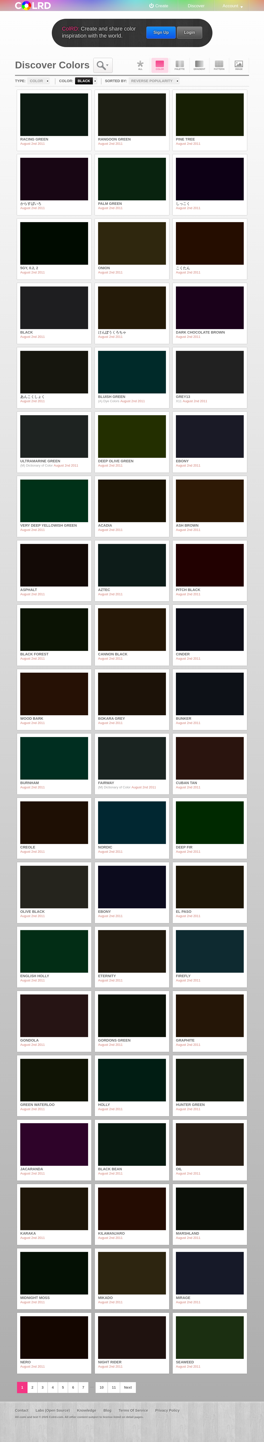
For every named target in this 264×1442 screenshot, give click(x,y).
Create (161, 5)
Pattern (219, 65)
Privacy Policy (167, 1410)
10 (102, 1387)
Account (230, 5)
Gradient (199, 65)
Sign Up (161, 32)
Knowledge (86, 1410)
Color (159, 65)
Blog (107, 1410)
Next (128, 1387)
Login (189, 32)
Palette (179, 65)
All (140, 65)
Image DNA (238, 65)
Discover (196, 5)
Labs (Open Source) (53, 1410)
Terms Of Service (133, 1410)
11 (114, 1387)
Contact (22, 1410)
